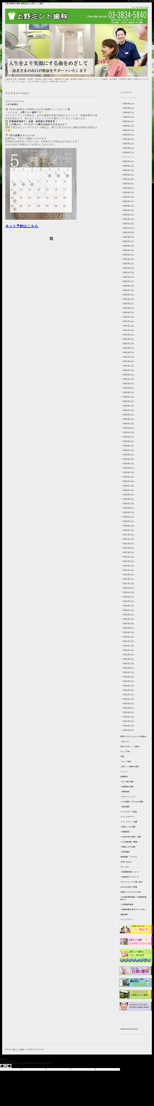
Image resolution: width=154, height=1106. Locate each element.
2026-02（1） (129, 117)
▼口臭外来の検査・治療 (130, 837)
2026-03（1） (129, 112)
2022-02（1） (129, 312)
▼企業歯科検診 (126, 904)
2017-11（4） (129, 539)
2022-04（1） (129, 303)
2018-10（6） (129, 490)
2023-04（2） (129, 254)
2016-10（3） (129, 596)
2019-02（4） (129, 472)
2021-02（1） (129, 365)
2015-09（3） (129, 654)
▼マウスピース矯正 (128, 812)
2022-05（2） (129, 299)
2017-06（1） (129, 561)
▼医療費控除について (129, 872)
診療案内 (124, 777)
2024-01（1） (129, 219)
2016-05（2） (129, 619)
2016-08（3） (129, 605)
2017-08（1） (129, 552)
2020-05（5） (129, 405)
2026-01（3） (129, 121)
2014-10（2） (129, 703)
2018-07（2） (129, 503)
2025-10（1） (129, 130)
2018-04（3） (129, 516)
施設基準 (124, 914)
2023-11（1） (129, 228)
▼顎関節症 (125, 832)
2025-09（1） (129, 134)
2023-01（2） (129, 268)
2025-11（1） (129, 125)
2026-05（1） (129, 108)
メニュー (124, 772)
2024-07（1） (129, 197)
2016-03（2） (129, 628)
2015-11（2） (129, 645)
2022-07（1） (129, 290)
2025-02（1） (129, 165)
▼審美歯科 (125, 792)
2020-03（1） (129, 414)
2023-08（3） (129, 237)
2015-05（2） (129, 672)
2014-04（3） (129, 730)
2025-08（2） (129, 139)
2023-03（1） (129, 259)
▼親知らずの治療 (127, 847)
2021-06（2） (129, 348)
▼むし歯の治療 (126, 782)
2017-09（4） (129, 548)
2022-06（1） (129, 294)
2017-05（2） (129, 565)
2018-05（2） (129, 512)
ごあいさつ (125, 741)
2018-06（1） (129, 508)
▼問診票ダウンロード (129, 877)
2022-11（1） (129, 277)
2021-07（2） (129, 343)
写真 (122, 757)
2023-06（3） (129, 245)
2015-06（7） (129, 668)
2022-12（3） (129, 272)
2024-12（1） (129, 174)
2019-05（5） (129, 459)
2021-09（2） (129, 334)
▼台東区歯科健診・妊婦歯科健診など (133, 898)
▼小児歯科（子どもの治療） (132, 802)
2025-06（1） (129, 148)
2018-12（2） (129, 481)
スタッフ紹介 (126, 762)
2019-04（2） (129, 463)
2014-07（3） (129, 716)
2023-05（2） (129, 250)
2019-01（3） (129, 476)
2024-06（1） (129, 201)
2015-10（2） (129, 650)
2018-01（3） (129, 530)
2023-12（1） (129, 223)
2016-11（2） (129, 592)
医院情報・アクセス (128, 857)
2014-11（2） (129, 699)
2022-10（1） (129, 281)
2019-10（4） (129, 436)
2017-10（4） (129, 543)
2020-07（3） (129, 396)
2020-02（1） (129, 419)
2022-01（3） (129, 316)
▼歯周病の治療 (126, 787)
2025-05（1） (129, 152)
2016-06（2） (129, 614)
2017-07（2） (129, 556)
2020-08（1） (129, 392)
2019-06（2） (129, 454)
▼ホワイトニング (127, 797)
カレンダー (125, 867)
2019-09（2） (129, 441)
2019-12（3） (129, 428)
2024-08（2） (129, 192)
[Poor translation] (8, 1066)
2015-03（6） (129, 681)
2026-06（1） (129, 103)
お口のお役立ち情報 (128, 887)
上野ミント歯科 (17, 1049)
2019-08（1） (129, 445)
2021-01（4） (129, 370)
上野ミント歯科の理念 (129, 767)
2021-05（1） (129, 352)
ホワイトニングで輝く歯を (131, 882)
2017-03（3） (129, 574)
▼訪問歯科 (125, 852)
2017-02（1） (129, 579)
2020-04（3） (129, 410)
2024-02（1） (129, 214)
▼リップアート (126, 920)
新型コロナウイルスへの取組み (133, 736)
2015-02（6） (129, 685)
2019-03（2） (129, 468)
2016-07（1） (129, 610)
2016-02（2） (129, 632)
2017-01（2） (129, 583)
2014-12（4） (129, 694)
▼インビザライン (127, 817)
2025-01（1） (129, 170)
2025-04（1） (129, 157)
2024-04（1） (129, 210)
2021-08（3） (129, 339)
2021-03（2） (129, 361)
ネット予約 (125, 752)
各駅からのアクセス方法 (130, 892)
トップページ (126, 93)
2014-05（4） (129, 725)
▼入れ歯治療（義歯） (129, 842)
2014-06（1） (129, 721)
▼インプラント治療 (128, 822)
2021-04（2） (129, 356)
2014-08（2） (129, 712)
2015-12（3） (129, 641)
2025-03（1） (129, 161)
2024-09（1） (129, 188)
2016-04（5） (129, 623)
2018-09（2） (129, 494)
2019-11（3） (129, 432)
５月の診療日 (11, 104)
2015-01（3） (129, 690)
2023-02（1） (129, 263)
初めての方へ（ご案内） (130, 747)
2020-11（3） (129, 379)
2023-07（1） (129, 241)
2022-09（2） (129, 285)
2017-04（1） (129, 570)
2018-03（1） (129, 521)
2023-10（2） (129, 232)
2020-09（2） (129, 388)
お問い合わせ (126, 862)
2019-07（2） (129, 450)
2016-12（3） (129, 588)
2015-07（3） (129, 663)
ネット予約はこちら (21, 226)
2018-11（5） (129, 485)
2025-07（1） (129, 143)
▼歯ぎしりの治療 (127, 827)
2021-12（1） (129, 321)
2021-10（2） (129, 330)
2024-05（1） (129, 205)
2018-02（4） (129, 525)
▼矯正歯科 (125, 807)
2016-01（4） (129, 636)
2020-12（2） (129, 374)
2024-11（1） (129, 179)
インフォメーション (128, 98)
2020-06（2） (129, 401)
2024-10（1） (129, 183)
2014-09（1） (129, 708)
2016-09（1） (129, 601)
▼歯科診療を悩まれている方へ (133, 909)
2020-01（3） (129, 423)
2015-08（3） (129, 659)
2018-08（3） (129, 499)
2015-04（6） (129, 676)
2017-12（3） (129, 534)
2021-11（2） (129, 325)
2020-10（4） (129, 383)
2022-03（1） (129, 308)
